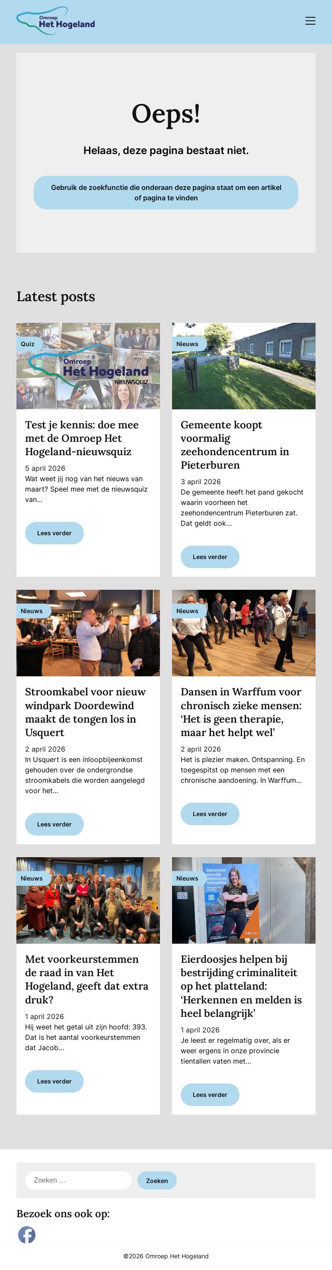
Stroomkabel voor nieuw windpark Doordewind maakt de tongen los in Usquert (85, 712)
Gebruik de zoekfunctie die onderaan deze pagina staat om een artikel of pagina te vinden (166, 192)
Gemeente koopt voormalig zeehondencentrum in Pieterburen (235, 445)
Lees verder (54, 533)
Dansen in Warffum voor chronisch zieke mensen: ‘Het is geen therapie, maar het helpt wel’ (241, 712)
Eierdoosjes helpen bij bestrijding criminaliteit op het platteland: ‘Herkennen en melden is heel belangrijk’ (241, 986)
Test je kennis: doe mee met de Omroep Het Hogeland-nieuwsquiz (82, 438)
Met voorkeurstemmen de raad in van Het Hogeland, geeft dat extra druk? (87, 979)
